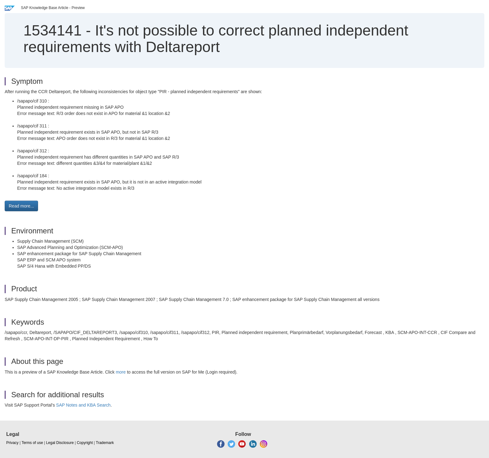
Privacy (12, 443)
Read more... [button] (21, 205)
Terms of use (32, 443)
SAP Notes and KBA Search (83, 405)
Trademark (105, 443)
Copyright (85, 443)
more (121, 372)
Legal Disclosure (60, 443)
